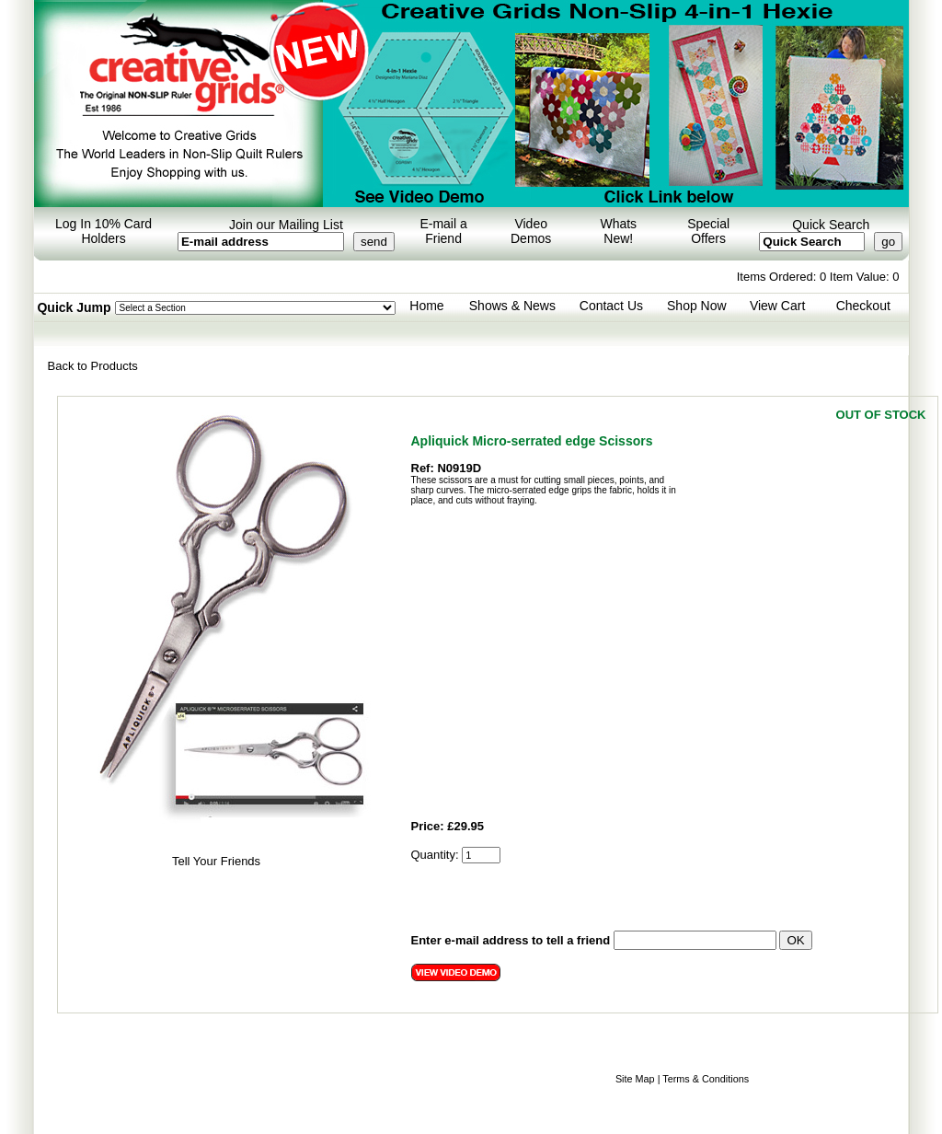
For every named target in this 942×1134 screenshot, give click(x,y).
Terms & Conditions (705, 1078)
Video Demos (531, 231)
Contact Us (611, 305)
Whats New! (618, 231)
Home (426, 305)
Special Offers (708, 231)
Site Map (635, 1078)
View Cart (777, 305)
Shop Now (697, 305)
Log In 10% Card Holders (103, 231)
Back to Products (93, 366)
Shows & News (512, 305)
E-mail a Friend (442, 231)
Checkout (863, 305)
